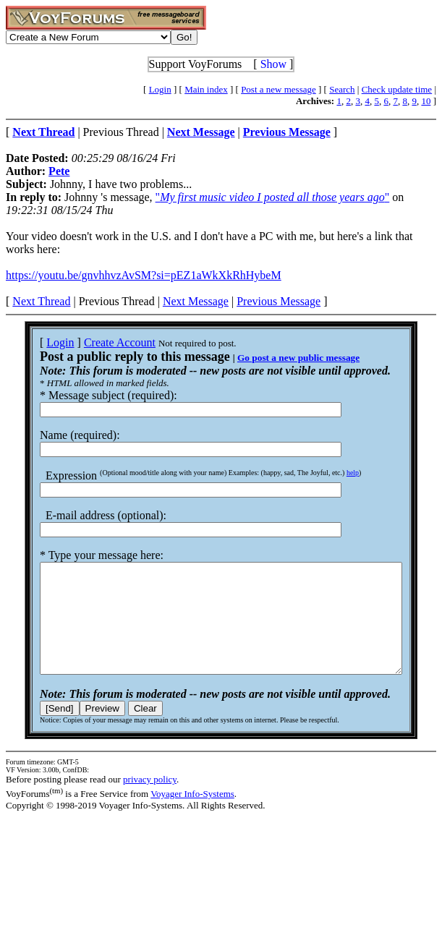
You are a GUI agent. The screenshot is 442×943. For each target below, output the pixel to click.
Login (160, 89)
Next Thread (41, 301)
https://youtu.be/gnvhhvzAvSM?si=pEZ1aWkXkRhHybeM (143, 275)
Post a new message (278, 89)
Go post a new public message (279, 357)
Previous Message (278, 301)
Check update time (397, 89)
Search (341, 89)
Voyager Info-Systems (192, 815)
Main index (206, 89)
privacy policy (150, 800)
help (334, 473)
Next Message (196, 301)
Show (273, 64)
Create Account (101, 342)
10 (425, 100)
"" (273, 197)
